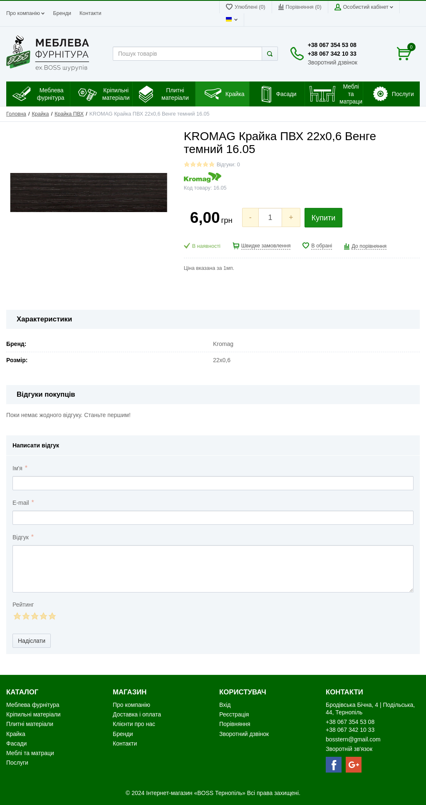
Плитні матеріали (29, 724)
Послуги (17, 762)
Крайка (40, 114)
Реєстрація (234, 714)
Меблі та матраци (30, 753)
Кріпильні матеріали (33, 714)
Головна (16, 114)
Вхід (224, 704)
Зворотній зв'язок (349, 749)
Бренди (62, 13)
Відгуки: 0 (228, 165)
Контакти (90, 13)
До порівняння (369, 246)
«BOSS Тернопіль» (220, 793)
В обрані (321, 246)
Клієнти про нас (134, 724)
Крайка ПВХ (69, 114)
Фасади (16, 743)
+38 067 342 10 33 (332, 53)
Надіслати (31, 640)
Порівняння (234, 724)
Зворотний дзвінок (332, 62)
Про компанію (25, 13)
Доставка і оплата (137, 714)
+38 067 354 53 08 (332, 45)
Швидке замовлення (266, 246)
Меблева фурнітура (33, 704)
